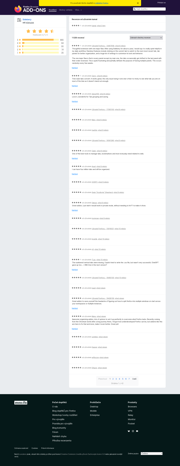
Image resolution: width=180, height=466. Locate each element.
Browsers (132, 406)
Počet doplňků (59, 402)
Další (134, 379)
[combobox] (149, 9)
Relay (130, 415)
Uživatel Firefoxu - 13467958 (103, 46)
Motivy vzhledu (65, 10)
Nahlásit (75, 68)
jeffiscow (95, 357)
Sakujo (94, 203)
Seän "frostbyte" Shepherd (102, 192)
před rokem (100, 288)
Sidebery (27, 19)
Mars (94, 120)
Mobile (93, 411)
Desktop (94, 406)
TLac (94, 260)
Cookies (35, 448)
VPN (130, 411)
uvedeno (23, 454)
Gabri (94, 151)
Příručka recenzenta (61, 440)
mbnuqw (30, 22)
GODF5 (94, 182)
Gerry (94, 76)
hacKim (94, 130)
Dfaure (94, 368)
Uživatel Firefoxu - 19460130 (103, 278)
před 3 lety (101, 26)
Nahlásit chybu (59, 436)
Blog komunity (59, 428)
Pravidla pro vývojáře (62, 423)
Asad (94, 166)
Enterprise (95, 415)
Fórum (55, 432)
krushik (94, 239)
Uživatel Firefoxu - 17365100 (103, 109)
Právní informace (47, 448)
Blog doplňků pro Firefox (64, 411)
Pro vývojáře (58, 419)
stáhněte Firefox (101, 3)
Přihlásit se (162, 3)
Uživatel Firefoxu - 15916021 (103, 229)
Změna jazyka (133, 454)
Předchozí (102, 379)
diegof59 (95, 94)
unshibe (95, 337)
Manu (94, 316)
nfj (93, 249)
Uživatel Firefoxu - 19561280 (103, 140)
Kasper (94, 347)
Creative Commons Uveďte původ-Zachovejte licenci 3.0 (83, 454)
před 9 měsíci (103, 130)
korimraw (95, 218)
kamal (94, 26)
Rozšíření (52, 10)
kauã (94, 288)
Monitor (131, 419)
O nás (55, 406)
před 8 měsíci (120, 46)
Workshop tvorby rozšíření (64, 415)
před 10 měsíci (120, 229)
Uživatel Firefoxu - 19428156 (103, 298)
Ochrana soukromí (21, 448)
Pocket (131, 423)
